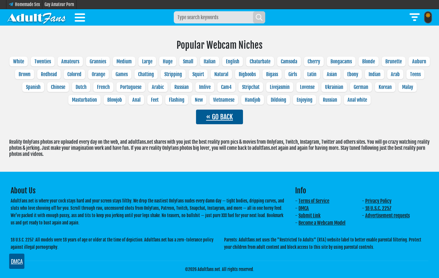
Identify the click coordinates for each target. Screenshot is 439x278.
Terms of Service (313, 201)
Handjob (252, 100)
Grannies (98, 61)
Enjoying (304, 100)
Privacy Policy (378, 201)
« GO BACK (219, 116)
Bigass (272, 74)
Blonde (368, 61)
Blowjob (114, 100)
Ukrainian (334, 87)
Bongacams (341, 61)
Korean (385, 87)
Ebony (352, 74)
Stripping (173, 74)
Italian (210, 61)
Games (122, 74)
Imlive (205, 87)
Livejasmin (280, 87)
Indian (374, 74)
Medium (124, 61)
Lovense (307, 87)
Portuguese (130, 87)
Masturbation (84, 100)
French (103, 87)
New (199, 100)
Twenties (42, 61)
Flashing (176, 100)
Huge (168, 61)
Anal (136, 100)
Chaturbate (260, 61)
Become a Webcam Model (321, 223)
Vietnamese (223, 100)
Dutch (81, 87)
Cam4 (226, 87)
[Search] (259, 17)
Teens (415, 74)
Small (188, 61)
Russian (181, 87)
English (232, 61)
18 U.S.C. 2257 (378, 208)
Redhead (49, 74)
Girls (292, 74)
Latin (311, 74)
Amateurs (70, 61)
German (361, 87)
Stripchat (250, 87)
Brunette (393, 61)
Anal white (357, 100)
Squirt (198, 74)
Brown (24, 74)
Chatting (146, 74)
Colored (74, 74)
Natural (221, 74)
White (18, 61)
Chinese (58, 87)
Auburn (419, 61)
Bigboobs (247, 74)
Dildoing (278, 100)
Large (147, 61)
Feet (155, 100)
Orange (98, 74)
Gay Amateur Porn (59, 4)
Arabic (158, 87)
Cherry (314, 61)
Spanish (33, 87)
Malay (407, 87)
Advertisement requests (387, 216)
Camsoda (289, 61)
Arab (395, 74)
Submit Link (309, 216)
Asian (332, 74)
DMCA (303, 208)
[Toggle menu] (80, 18)
